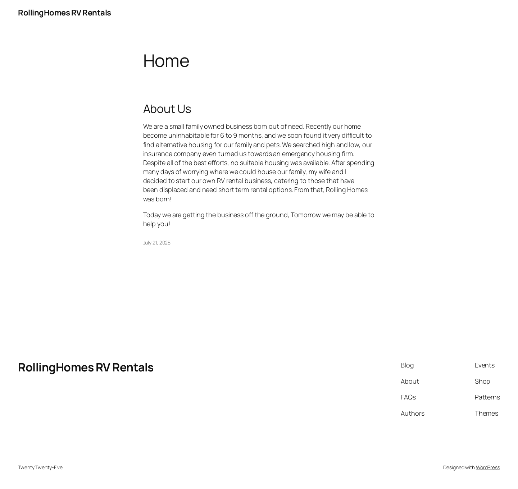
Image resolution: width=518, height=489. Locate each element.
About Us (167, 108)
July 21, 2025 (157, 242)
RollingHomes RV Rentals (64, 12)
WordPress (488, 467)
